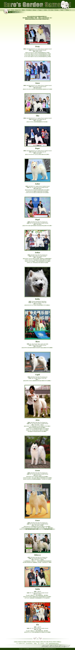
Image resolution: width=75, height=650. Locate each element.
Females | (29, 641)
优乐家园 (27, 648)
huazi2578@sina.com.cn (54, 643)
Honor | (34, 641)
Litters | (42, 641)
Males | (25, 641)
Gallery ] (59, 641)
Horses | (51, 641)
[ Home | (16, 641)
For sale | (46, 641)
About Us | (20, 641)
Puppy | (38, 641)
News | (55, 641)
